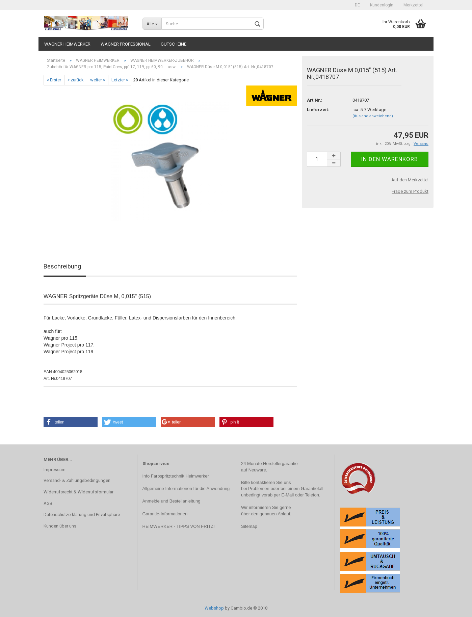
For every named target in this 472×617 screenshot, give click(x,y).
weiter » (97, 79)
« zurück (76, 79)
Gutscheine (173, 44)
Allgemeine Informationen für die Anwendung (186, 488)
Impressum (54, 469)
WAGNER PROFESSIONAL (126, 44)
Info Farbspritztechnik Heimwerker (175, 476)
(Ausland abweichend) (372, 116)
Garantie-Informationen (165, 513)
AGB (48, 503)
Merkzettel (413, 5)
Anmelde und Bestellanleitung (171, 501)
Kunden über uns (60, 526)
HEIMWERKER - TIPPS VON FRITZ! (178, 526)
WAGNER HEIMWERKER (67, 44)
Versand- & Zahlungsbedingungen (77, 480)
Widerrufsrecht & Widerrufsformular (78, 491)
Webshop (214, 608)
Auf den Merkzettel (409, 179)
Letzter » (119, 79)
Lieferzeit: (318, 109)
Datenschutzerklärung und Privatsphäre (82, 514)
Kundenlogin (381, 5)
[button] (71, 422)
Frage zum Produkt (410, 191)
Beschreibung (62, 266)
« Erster (54, 79)
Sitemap (249, 526)
